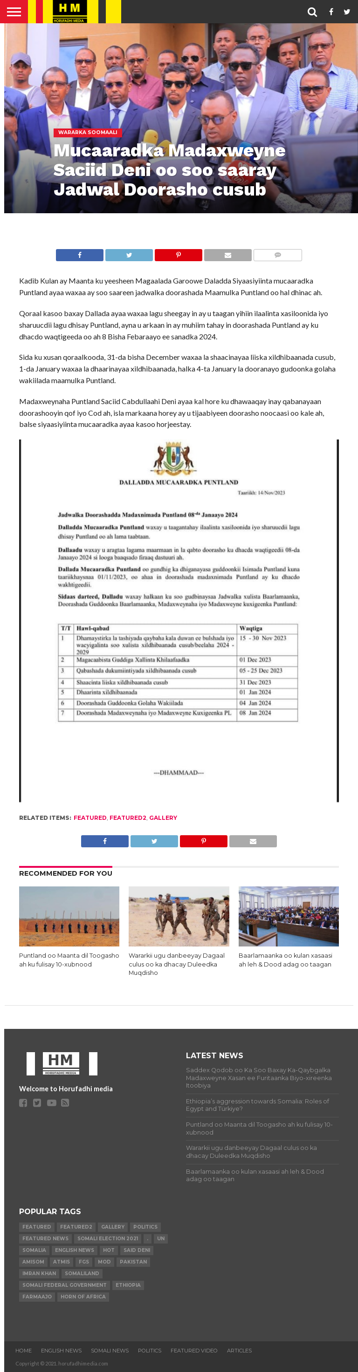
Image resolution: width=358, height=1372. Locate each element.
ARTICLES (239, 1350)
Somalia (34, 1250)
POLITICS (149, 1350)
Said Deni (137, 1250)
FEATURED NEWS (45, 1239)
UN (161, 1239)
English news (74, 1250)
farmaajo (37, 1297)
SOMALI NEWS (110, 1350)
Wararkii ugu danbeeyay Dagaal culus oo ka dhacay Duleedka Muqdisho (177, 964)
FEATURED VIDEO (194, 1350)
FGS (84, 1262)
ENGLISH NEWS (61, 1350)
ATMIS (61, 1262)
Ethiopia (128, 1285)
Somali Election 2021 (107, 1239)
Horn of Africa (83, 1297)
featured (90, 817)
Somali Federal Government (64, 1285)
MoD (104, 1262)
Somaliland (82, 1274)
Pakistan (133, 1262)
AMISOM (33, 1262)
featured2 (128, 817)
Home (23, 1350)
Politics (145, 1227)
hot (109, 1250)
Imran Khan (39, 1274)
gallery (163, 817)
